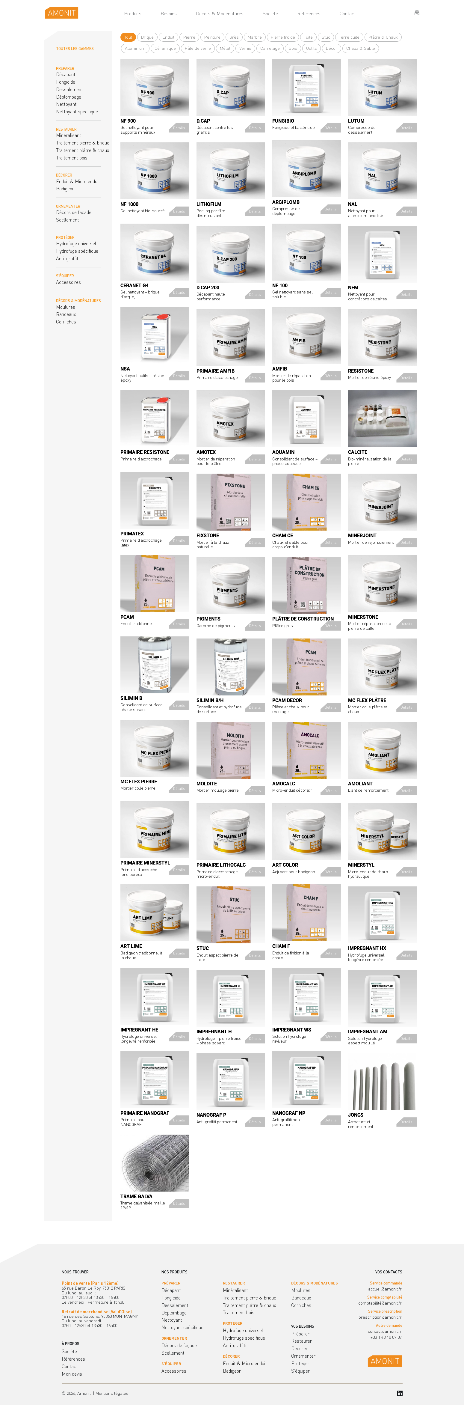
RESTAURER (66, 129)
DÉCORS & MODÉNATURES (78, 300)
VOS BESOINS (302, 1326)
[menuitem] (132, 13)
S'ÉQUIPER (65, 275)
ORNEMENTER (68, 206)
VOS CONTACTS (388, 1272)
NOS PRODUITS (174, 1272)
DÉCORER (64, 175)
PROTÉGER (65, 237)
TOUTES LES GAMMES (75, 48)
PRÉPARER (65, 68)
